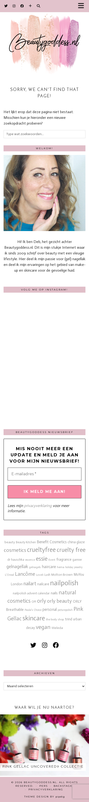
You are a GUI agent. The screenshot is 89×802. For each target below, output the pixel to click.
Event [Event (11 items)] (51, 559)
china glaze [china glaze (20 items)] (76, 542)
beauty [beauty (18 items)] (10, 542)
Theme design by (44, 796)
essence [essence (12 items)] (30, 559)
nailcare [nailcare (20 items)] (43, 584)
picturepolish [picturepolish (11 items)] (65, 610)
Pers (43, 785)
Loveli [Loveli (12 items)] (39, 574)
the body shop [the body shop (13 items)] (55, 619)
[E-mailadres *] (44, 474)
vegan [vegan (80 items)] (43, 627)
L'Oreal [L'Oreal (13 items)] (9, 574)
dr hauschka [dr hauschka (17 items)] (15, 560)
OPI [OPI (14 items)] (34, 601)
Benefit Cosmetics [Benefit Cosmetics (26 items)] (52, 542)
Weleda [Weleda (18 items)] (57, 628)
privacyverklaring (38, 505)
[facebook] (56, 645)
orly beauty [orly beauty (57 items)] (59, 601)
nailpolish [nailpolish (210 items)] (64, 583)
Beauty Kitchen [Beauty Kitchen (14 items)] (26, 542)
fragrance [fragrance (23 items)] (63, 559)
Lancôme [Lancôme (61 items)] (25, 574)
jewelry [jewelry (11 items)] (78, 567)
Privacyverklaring (45, 789)
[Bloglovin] (30, 6)
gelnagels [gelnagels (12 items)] (35, 567)
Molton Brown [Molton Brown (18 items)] (62, 575)
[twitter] (33, 645)
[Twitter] (6, 6)
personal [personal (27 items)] (49, 609)
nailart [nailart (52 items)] (29, 583)
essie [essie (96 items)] (41, 558)
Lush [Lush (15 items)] (47, 574)
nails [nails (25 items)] (54, 593)
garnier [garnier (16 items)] (77, 560)
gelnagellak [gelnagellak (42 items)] (17, 566)
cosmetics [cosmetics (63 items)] (15, 550)
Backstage (63, 785)
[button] (82, 6)
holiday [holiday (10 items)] (69, 567)
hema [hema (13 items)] (60, 567)
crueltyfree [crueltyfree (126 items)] (41, 550)
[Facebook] (22, 6)
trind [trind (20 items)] (68, 619)
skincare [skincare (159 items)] (34, 618)
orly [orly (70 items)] (41, 601)
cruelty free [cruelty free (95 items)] (71, 549)
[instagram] (44, 645)
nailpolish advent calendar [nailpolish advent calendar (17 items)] (31, 593)
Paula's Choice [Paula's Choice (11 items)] (33, 610)
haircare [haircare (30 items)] (49, 566)
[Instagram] (14, 6)
